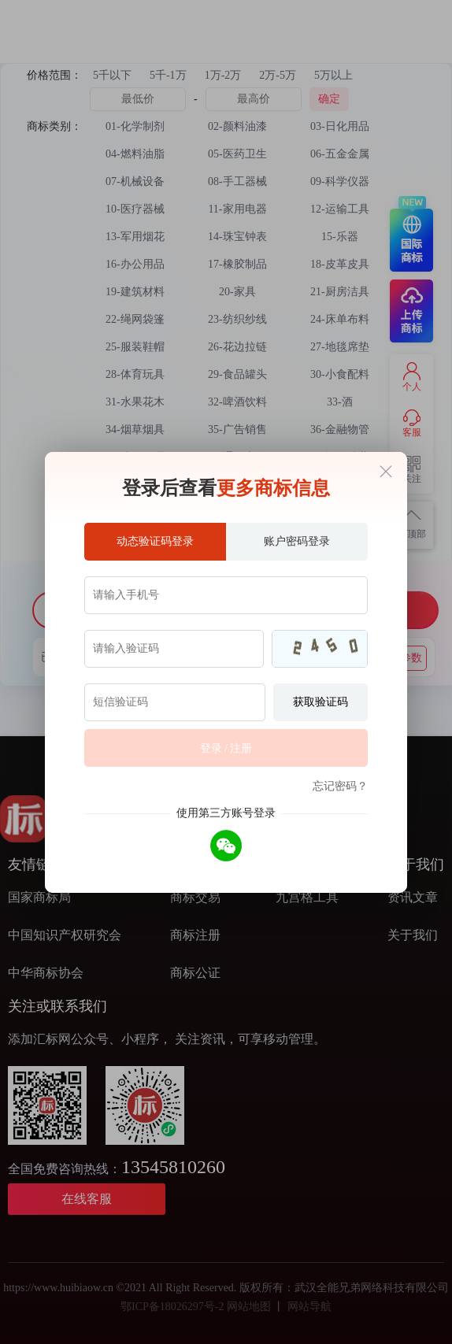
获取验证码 (320, 702)
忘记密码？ (340, 786)
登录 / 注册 (226, 748)
